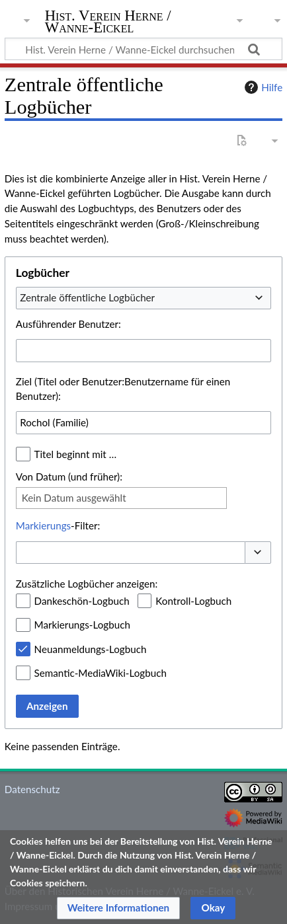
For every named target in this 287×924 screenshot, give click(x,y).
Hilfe (261, 87)
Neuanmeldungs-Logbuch (90, 649)
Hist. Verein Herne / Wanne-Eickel (108, 23)
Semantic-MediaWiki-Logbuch (100, 673)
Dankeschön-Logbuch (82, 601)
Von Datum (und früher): (69, 476)
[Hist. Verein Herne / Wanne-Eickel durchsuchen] (143, 48)
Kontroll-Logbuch (193, 601)
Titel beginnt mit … (75, 454)
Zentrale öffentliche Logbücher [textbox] (87, 297)
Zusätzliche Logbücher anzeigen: (86, 584)
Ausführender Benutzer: (68, 324)
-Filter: (58, 525)
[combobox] (143, 298)
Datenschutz (32, 789)
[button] (258, 552)
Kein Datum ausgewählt (74, 498)
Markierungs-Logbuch (82, 625)
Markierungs (43, 525)
